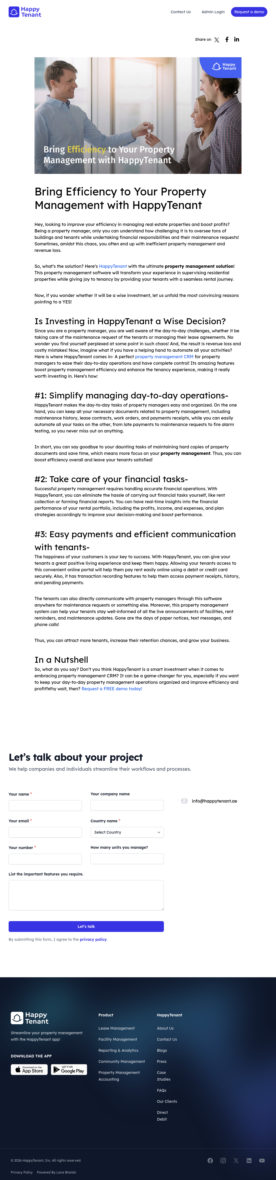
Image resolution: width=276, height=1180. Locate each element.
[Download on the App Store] (29, 1069)
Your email (20, 820)
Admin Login (213, 11)
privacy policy (93, 939)
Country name (105, 820)
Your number (22, 847)
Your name (20, 794)
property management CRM (164, 356)
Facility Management (117, 1039)
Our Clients (167, 1101)
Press (162, 1061)
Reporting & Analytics (118, 1050)
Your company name (110, 794)
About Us (165, 1028)
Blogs (162, 1050)
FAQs (161, 1090)
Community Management (121, 1061)
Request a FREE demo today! (111, 688)
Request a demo (249, 11)
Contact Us (181, 11)
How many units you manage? (119, 847)
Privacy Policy (22, 1172)
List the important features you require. (46, 874)
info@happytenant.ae (214, 801)
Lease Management (116, 1028)
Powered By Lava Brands (56, 1172)
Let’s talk (86, 926)
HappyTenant (113, 266)
